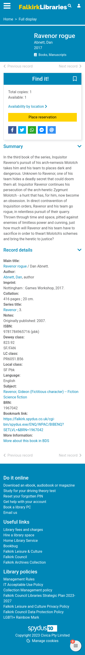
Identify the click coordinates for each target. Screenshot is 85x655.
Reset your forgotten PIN (23, 496)
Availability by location (27, 106)
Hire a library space (18, 535)
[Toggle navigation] (7, 5)
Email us (10, 512)
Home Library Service (20, 540)
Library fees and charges (23, 530)
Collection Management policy (27, 590)
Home (8, 19)
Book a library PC (17, 507)
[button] (75, 79)
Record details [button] (17, 250)
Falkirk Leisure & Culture (22, 551)
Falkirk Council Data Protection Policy (33, 612)
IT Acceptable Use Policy (23, 584)
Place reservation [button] (53, 116)
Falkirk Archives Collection (24, 562)
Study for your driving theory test (29, 491)
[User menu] (79, 6)
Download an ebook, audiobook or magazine (39, 485)
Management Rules (19, 579)
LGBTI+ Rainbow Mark (21, 617)
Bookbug (10, 546)
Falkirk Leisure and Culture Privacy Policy (36, 606)
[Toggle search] (69, 6)
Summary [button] (13, 146)
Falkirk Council (15, 557)
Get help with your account (24, 502)
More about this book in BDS (26, 441)
